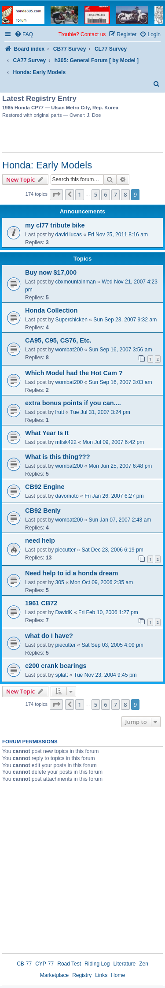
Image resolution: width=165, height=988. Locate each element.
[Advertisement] (82, 136)
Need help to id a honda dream (71, 573)
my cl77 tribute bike (55, 225)
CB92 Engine (45, 486)
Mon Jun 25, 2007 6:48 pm (120, 466)
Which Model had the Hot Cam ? (74, 373)
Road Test (69, 964)
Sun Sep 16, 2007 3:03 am (120, 382)
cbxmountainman (75, 282)
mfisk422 (66, 442)
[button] (56, 194)
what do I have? (49, 635)
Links (101, 975)
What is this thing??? (57, 456)
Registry (82, 975)
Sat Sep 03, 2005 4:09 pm (112, 645)
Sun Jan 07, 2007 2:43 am (120, 520)
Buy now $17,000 (51, 272)
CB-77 (24, 964)
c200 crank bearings (56, 665)
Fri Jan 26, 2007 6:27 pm (113, 496)
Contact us (93, 34)
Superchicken (71, 320)
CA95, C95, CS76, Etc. (58, 340)
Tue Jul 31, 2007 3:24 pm (100, 412)
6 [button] (105, 194)
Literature (124, 964)
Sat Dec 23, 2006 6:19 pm (112, 550)
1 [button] (79, 194)
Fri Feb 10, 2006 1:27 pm (108, 612)
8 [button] (125, 194)
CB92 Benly (43, 510)
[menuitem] (24, 35)
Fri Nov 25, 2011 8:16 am (118, 234)
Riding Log (97, 964)
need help (40, 540)
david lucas (68, 234)
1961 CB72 (41, 603)
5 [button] (95, 194)
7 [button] (115, 194)
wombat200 (69, 350)
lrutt (59, 412)
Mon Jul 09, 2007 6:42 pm (113, 442)
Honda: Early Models (47, 165)
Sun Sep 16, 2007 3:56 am (120, 350)
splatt (61, 675)
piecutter (65, 550)
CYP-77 (44, 964)
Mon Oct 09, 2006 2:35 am (101, 582)
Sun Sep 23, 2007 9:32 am (125, 320)
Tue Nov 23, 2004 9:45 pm (105, 675)
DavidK (64, 612)
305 (59, 582)
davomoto (67, 496)
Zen (143, 964)
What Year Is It (47, 432)
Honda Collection (51, 310)
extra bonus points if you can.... (73, 402)
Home (118, 975)
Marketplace (54, 975)
